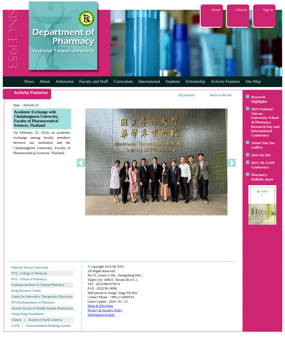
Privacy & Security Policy (105, 310)
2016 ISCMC (261, 155)
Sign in (268, 10)
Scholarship (195, 81)
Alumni (16, 320)
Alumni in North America (45, 320)
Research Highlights (259, 99)
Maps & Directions (100, 306)
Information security (101, 315)
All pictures (186, 95)
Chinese (241, 10)
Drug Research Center (26, 291)
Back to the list (221, 95)
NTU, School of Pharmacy (29, 279)
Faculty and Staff (93, 81)
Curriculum (123, 81)
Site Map (253, 81)
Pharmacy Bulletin (259, 177)
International (149, 81)
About (44, 81)
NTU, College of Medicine (29, 273)
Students (172, 81)
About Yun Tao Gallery (263, 145)
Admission (64, 81)
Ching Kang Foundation (27, 314)
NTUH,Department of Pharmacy (33, 302)
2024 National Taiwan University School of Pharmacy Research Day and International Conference (265, 122)
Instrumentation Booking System (48, 326)
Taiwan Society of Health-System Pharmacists (42, 308)
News (29, 81)
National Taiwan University (29, 267)
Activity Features (225, 81)
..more (268, 179)
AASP (15, 326)
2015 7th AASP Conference (262, 165)
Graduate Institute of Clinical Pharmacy (38, 285)
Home (216, 10)
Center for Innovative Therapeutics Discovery (42, 296)
